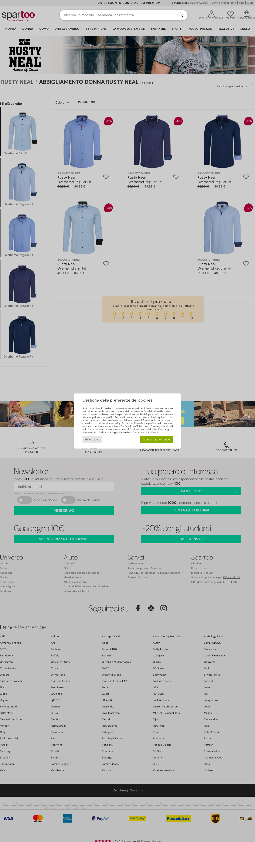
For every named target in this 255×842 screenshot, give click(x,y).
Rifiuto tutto (92, 439)
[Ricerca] (181, 15)
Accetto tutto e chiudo (156, 439)
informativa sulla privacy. (144, 432)
